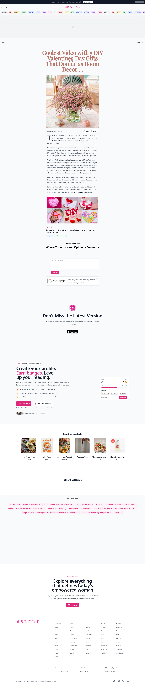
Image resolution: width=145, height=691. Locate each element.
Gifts (102, 634)
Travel (72, 653)
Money (44, 12)
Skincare (4, 12)
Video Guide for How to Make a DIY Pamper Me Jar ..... (115, 508)
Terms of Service (110, 671)
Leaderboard (104, 397)
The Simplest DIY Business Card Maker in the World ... (57, 512)
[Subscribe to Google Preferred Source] (56, 281)
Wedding (130, 12)
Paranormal (138, 12)
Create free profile (24, 403)
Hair (55, 12)
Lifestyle (24, 12)
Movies (103, 642)
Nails (124, 12)
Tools (56, 657)
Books (72, 627)
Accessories (31, 12)
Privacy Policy (84, 671)
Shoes (56, 649)
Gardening (106, 12)
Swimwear (16, 12)
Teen (56, 653)
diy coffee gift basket (84, 504)
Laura (51, 131)
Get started (123, 397)
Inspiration (79, 12)
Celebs (88, 627)
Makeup (86, 12)
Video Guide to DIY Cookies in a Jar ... (59, 504)
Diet (56, 631)
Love (56, 642)
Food (113, 12)
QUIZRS (97, 238)
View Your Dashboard (42, 403)
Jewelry (103, 638)
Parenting (88, 646)
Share (94, 131)
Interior (119, 12)
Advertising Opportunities (113, 668)
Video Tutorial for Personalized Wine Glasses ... (27, 508)
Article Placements (85, 668)
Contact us (58, 668)
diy (3, 42)
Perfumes (104, 646)
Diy (71, 631)
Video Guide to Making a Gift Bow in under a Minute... (69, 508)
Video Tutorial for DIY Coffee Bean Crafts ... (24, 504)
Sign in (50, 408)
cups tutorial (28, 512)
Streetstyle (104, 649)
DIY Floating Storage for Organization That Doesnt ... (116, 504)
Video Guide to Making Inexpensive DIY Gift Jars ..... (101, 512)
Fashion (100, 12)
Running (93, 12)
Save (86, 131)
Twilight (88, 653)
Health (57, 638)
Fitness (103, 631)
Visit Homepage (72, 605)
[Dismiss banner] (96, 278)
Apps (10, 12)
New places (50, 236)
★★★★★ (140, 42)
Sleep (72, 12)
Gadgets (60, 12)
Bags (87, 623)
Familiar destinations (60, 236)
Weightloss (119, 653)
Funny (38, 12)
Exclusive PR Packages (61, 671)
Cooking (103, 627)
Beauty (50, 12)
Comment (55, 272)
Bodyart (67, 12)
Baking (103, 623)
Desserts (119, 627)
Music (118, 642)
